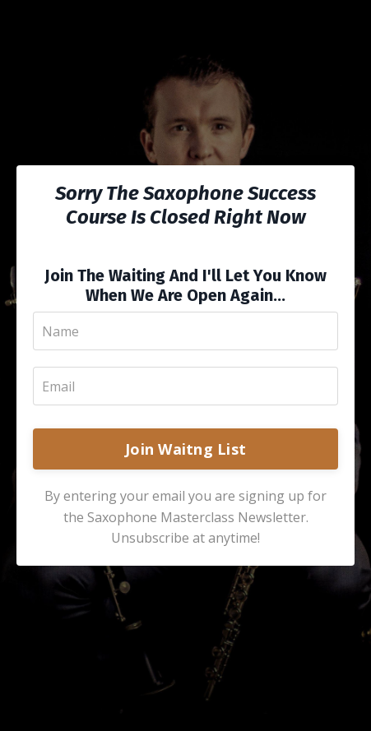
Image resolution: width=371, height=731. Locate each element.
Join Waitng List (185, 449)
